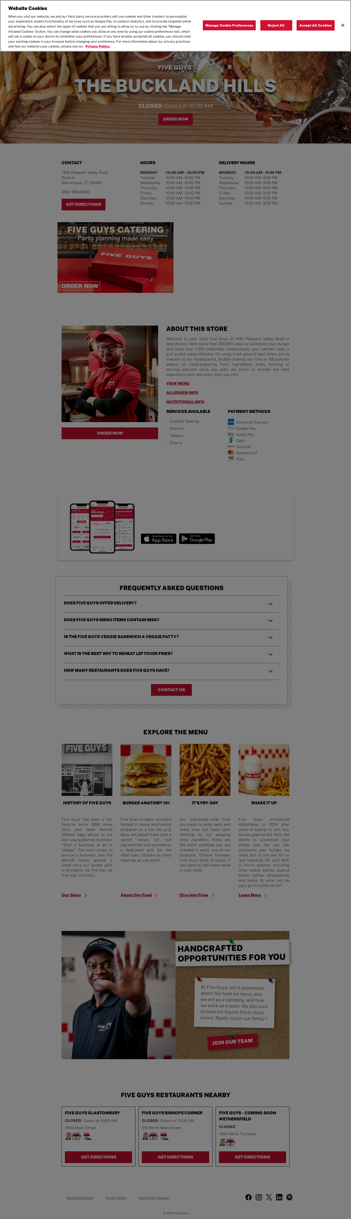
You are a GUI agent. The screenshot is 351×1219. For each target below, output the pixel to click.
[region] (175, 26)
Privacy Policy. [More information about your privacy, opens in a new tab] (98, 46)
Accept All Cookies (315, 25)
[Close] (342, 25)
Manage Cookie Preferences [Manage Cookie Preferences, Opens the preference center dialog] (229, 25)
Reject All (276, 25)
